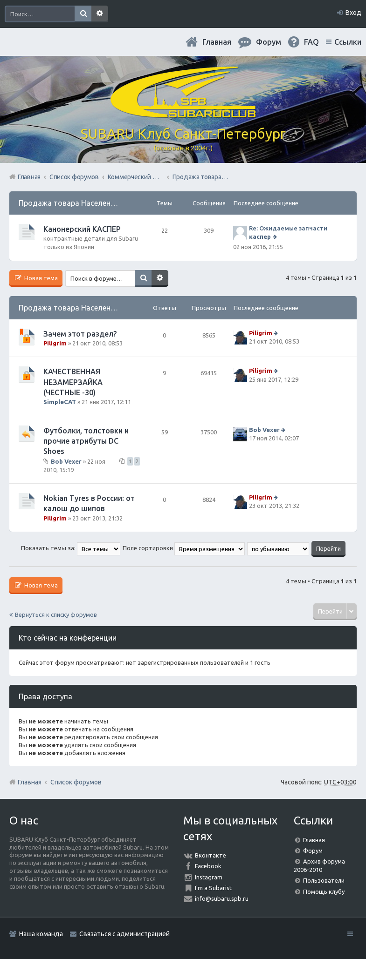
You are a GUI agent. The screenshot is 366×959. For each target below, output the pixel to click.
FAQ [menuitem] (311, 42)
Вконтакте (210, 855)
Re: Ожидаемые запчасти (288, 228)
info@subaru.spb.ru (222, 898)
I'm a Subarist (213, 888)
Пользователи (324, 880)
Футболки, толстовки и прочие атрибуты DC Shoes (86, 441)
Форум (313, 850)
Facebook (208, 866)
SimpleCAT (59, 401)
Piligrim (55, 343)
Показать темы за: (70, 548)
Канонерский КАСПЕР (82, 229)
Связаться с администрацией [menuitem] (124, 934)
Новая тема (40, 278)
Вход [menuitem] (353, 12)
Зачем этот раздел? (80, 334)
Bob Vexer (66, 461)
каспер (260, 236)
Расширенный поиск (99, 14)
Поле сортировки (184, 548)
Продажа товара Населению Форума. (86, 203)
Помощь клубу (324, 891)
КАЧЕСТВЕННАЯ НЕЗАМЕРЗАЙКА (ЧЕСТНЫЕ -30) (73, 382)
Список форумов (76, 782)
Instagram (208, 877)
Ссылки (347, 42)
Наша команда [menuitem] (41, 934)
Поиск (83, 14)
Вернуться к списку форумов (56, 614)
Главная (216, 42)
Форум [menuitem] (268, 42)
